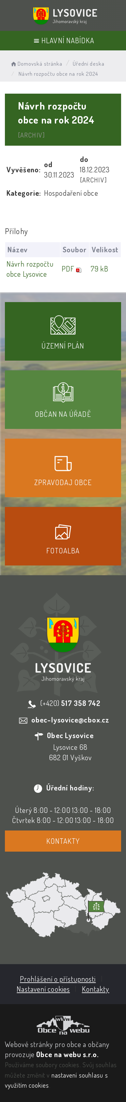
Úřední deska (88, 63)
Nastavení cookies (43, 988)
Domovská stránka (36, 63)
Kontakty (63, 840)
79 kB (99, 268)
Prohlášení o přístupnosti (58, 978)
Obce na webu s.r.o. (67, 1054)
